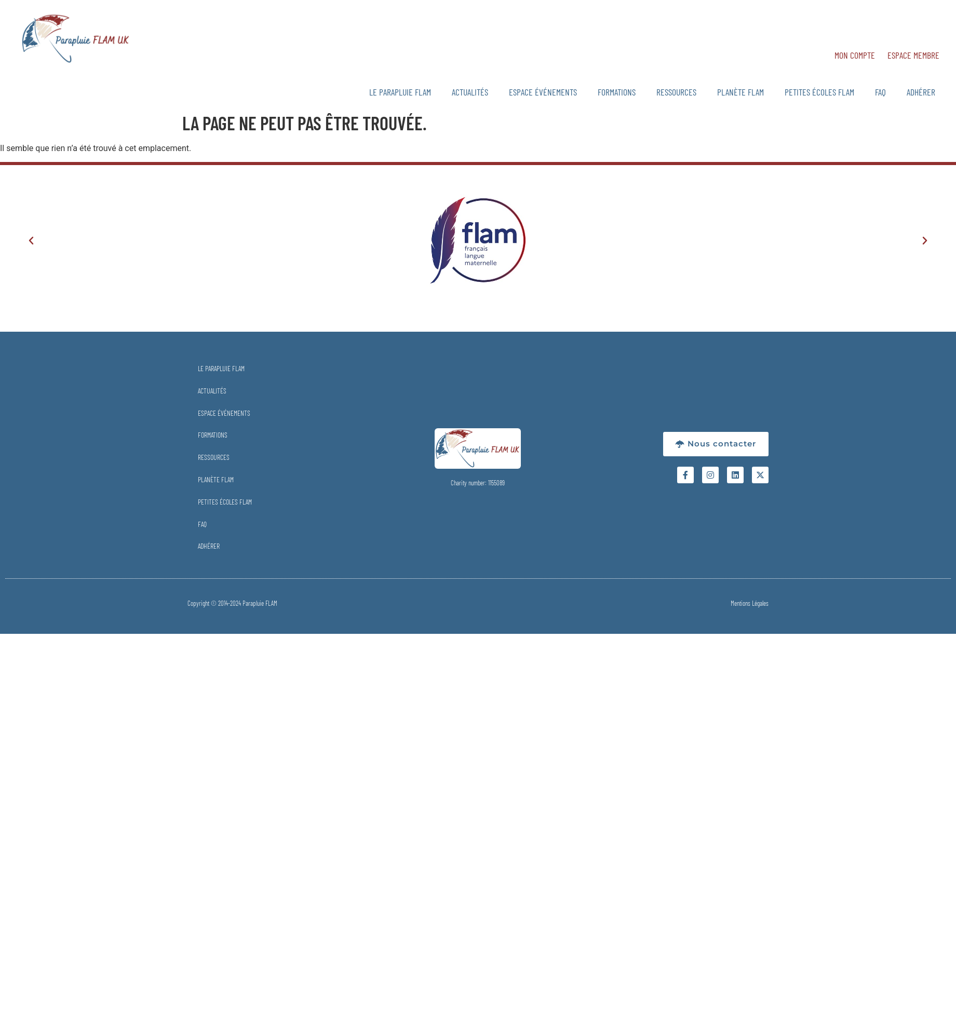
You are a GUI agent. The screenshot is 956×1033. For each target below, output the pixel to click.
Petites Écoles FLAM (819, 92)
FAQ (880, 92)
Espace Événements (543, 92)
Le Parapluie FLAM (400, 92)
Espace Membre (913, 55)
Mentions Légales (750, 603)
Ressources (676, 92)
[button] (31, 241)
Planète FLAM (740, 92)
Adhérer (921, 92)
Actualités (470, 92)
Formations (617, 92)
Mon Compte (854, 55)
